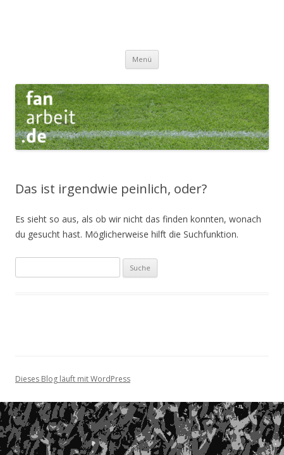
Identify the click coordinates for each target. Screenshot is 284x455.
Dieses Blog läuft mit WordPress (72, 378)
